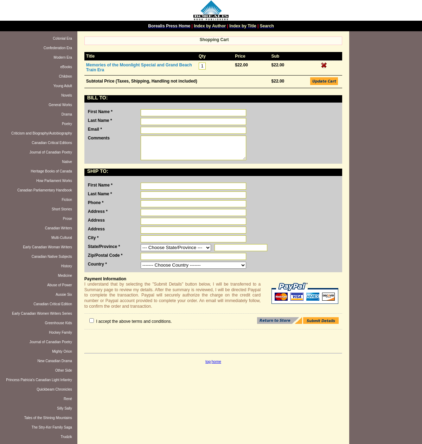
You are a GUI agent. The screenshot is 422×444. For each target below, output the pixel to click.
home (216, 361)
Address (96, 220)
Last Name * (100, 120)
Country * (97, 264)
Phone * (96, 202)
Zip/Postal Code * (105, 255)
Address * (98, 211)
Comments (99, 138)
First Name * (100, 111)
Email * (95, 129)
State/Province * (104, 246)
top (208, 361)
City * (93, 237)
